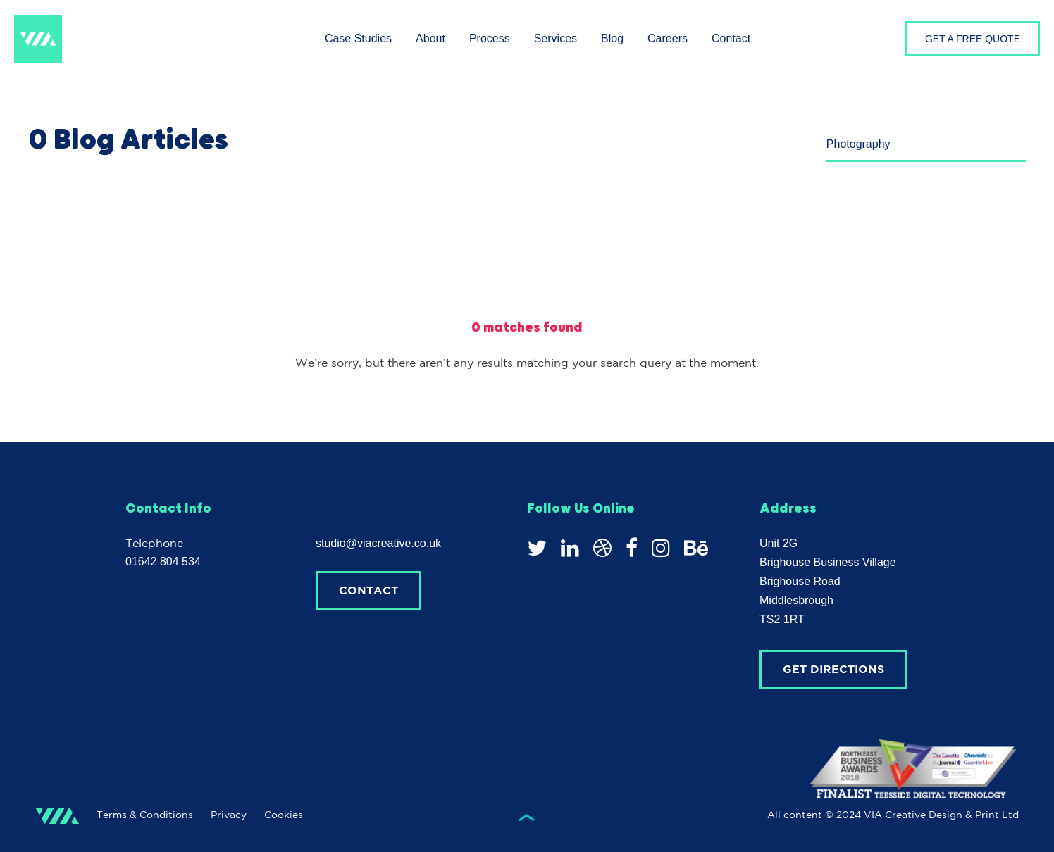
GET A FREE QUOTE (972, 38)
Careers (667, 38)
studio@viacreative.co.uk (378, 543)
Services (555, 38)
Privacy (229, 814)
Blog (612, 38)
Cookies (283, 814)
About (430, 38)
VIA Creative (38, 39)
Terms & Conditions (145, 814)
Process (489, 38)
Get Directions (833, 669)
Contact (731, 38)
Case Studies (358, 38)
